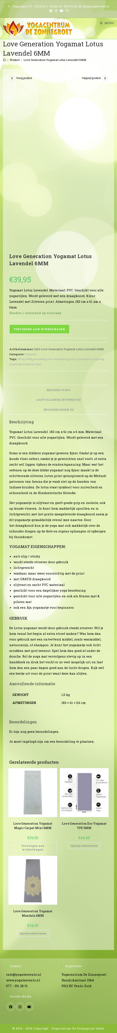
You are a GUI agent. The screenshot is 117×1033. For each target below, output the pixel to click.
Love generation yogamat (87, 359)
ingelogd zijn (32, 741)
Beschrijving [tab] (58, 390)
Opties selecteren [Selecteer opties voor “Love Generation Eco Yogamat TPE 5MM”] (84, 845)
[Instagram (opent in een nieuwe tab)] (56, 11)
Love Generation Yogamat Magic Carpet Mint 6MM (32, 825)
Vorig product (24, 78)
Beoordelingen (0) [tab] (58, 409)
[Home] (4, 60)
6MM (28, 359)
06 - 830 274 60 (68, 6)
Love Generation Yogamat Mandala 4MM (32, 913)
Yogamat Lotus (31, 364)
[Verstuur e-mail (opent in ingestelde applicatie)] (66, 11)
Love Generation (57, 359)
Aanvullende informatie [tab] (58, 400)
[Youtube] (29, 1007)
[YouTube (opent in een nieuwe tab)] (61, 11)
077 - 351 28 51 (36, 6)
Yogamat (30, 354)
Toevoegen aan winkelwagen (39, 329)
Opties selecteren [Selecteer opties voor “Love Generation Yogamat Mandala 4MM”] (33, 933)
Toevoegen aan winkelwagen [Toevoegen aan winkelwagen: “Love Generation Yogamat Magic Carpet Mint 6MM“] (33, 847)
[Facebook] (11, 1007)
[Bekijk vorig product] (12, 78)
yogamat (15, 364)
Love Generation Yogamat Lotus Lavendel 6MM (55, 60)
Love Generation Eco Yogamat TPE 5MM (84, 825)
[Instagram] (20, 1007)
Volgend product (91, 78)
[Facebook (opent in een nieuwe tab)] (51, 11)
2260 (20, 359)
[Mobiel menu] (105, 23)
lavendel (39, 359)
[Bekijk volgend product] (105, 78)
